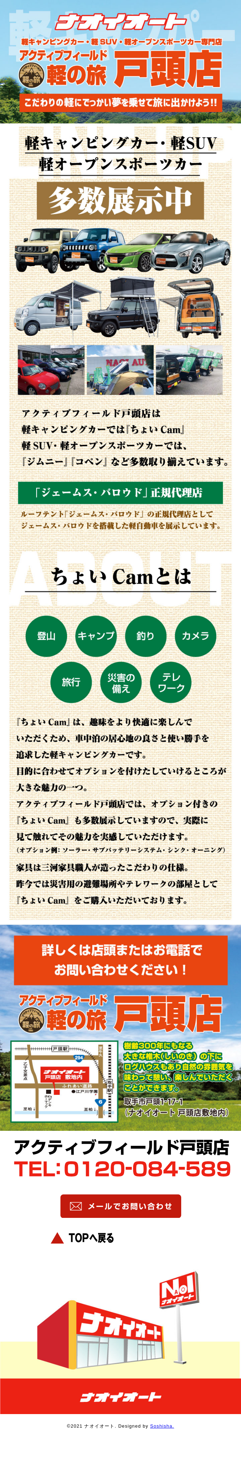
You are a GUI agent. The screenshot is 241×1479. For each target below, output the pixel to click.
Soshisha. (162, 1426)
